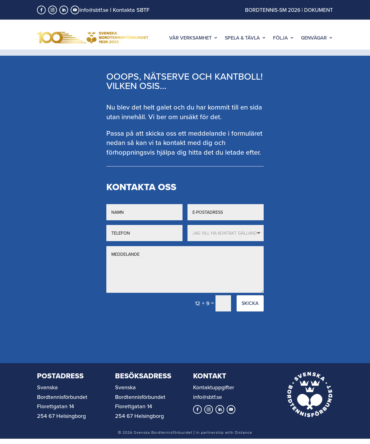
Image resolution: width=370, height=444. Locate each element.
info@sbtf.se (94, 10)
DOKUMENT (318, 10)
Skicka (250, 309)
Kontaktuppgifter (213, 393)
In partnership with (224, 439)
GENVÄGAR (314, 37)
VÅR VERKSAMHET (190, 37)
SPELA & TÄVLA (242, 37)
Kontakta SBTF (131, 10)
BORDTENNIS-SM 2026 (272, 10)
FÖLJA (280, 37)
